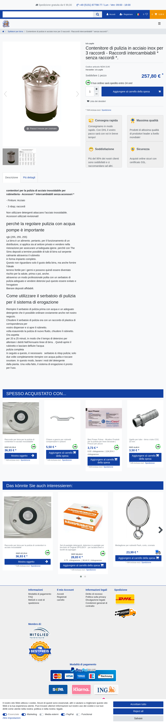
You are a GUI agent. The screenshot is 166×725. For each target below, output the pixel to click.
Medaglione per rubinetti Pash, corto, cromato (135, 545)
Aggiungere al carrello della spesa (137, 91)
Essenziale (13, 714)
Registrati (62, 597)
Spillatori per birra (15, 31)
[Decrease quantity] (96, 94)
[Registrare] (126, 14)
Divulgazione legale (95, 600)
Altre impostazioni (11, 718)
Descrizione (11, 177)
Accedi (60, 594)
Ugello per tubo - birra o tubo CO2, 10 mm (144, 440)
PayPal (70, 714)
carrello (60, 600)
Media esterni (52, 714)
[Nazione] (138, 14)
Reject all (138, 711)
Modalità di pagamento (39, 594)
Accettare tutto (138, 704)
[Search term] (48, 14)
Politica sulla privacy (96, 597)
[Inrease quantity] (96, 89)
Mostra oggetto (22, 455)
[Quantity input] (90, 91)
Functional (87, 714)
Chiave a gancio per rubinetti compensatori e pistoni (58, 440)
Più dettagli (29, 177)
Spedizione (106, 110)
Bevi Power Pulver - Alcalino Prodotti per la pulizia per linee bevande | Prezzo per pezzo (103, 441)
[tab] (12, 177)
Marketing (32, 714)
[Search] (97, 14)
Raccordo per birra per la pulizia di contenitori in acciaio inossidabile (19, 440)
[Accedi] (111, 14)
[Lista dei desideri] (145, 14)
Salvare (138, 718)
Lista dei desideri (96, 101)
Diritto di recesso (94, 594)
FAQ (30, 597)
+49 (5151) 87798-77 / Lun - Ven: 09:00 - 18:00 (104, 4)
